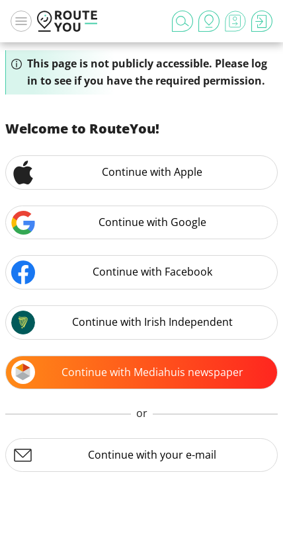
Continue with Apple (106, 172)
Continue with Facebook (111, 272)
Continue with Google (108, 223)
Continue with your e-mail (113, 455)
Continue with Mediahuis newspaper (127, 372)
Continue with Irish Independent (122, 322)
